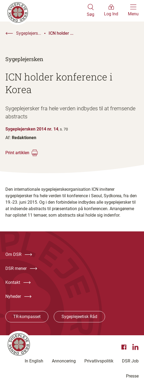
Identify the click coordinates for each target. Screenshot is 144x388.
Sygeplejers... (28, 33)
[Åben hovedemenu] (133, 10)
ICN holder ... (61, 33)
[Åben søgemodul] (90, 11)
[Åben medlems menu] (111, 10)
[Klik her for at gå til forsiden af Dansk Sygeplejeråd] (46, 11)
